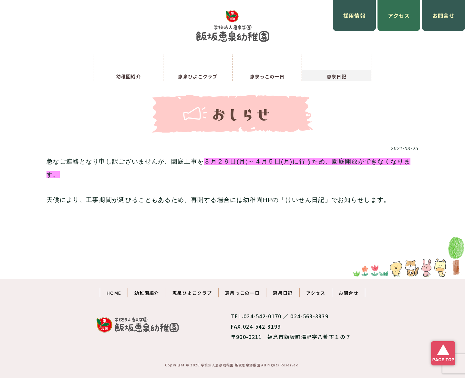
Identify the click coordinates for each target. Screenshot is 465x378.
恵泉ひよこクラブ (192, 293)
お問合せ (443, 15)
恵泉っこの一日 (242, 293)
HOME (114, 293)
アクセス (399, 15)
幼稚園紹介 (146, 293)
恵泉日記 (283, 293)
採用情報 (354, 15)
